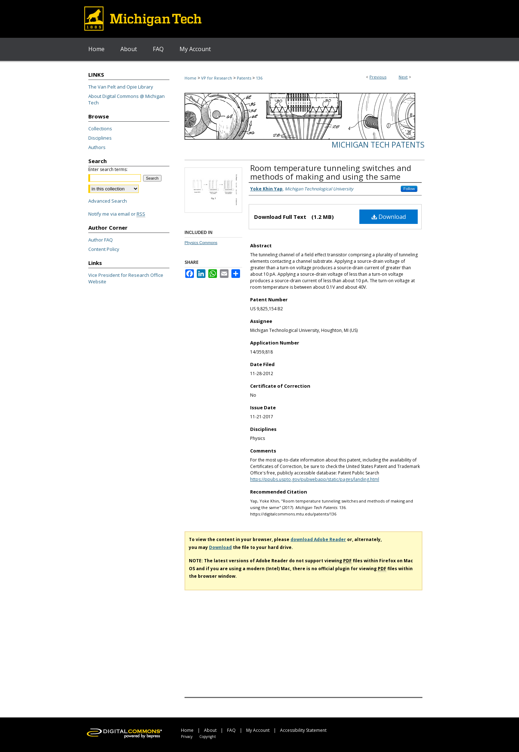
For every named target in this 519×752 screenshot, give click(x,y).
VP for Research (216, 78)
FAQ (231, 730)
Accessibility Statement (303, 730)
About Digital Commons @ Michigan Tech (126, 99)
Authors (97, 147)
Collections (100, 128)
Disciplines (100, 138)
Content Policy (103, 249)
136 (259, 78)
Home (190, 78)
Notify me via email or (116, 214)
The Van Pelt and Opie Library (120, 87)
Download (389, 217)
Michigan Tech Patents (378, 145)
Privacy (186, 736)
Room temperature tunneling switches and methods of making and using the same (330, 172)
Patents (244, 78)
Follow (409, 188)
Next (403, 77)
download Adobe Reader (318, 539)
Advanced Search (107, 201)
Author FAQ (100, 240)
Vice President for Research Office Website (125, 278)
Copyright (207, 736)
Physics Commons (201, 242)
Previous (377, 77)
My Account (258, 730)
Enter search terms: (108, 169)
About (210, 730)
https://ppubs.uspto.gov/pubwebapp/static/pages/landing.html (314, 479)
